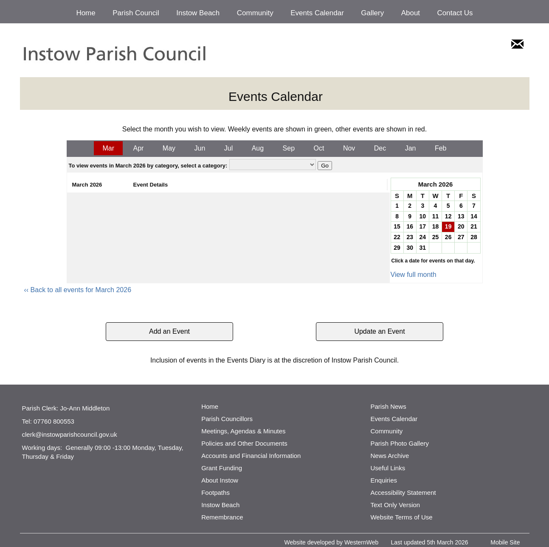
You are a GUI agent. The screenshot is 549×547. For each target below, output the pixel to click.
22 (397, 237)
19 (448, 226)
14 (473, 216)
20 (461, 226)
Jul (228, 148)
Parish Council (136, 13)
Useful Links (387, 468)
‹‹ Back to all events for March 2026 (78, 289)
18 (435, 226)
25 (435, 237)
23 (409, 237)
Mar (108, 148)
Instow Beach (198, 13)
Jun (200, 148)
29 (397, 247)
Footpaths (215, 492)
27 (461, 237)
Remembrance (222, 517)
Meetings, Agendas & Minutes (243, 431)
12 (448, 216)
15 (397, 226)
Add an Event (169, 331)
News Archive (389, 455)
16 (409, 226)
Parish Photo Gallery (399, 443)
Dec (380, 148)
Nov (349, 148)
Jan (410, 148)
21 (473, 226)
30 (409, 247)
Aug (258, 148)
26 (448, 237)
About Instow (219, 480)
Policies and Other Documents (244, 443)
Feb (441, 148)
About (410, 13)
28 (473, 237)
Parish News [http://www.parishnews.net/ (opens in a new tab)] (388, 406)
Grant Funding (221, 468)
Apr (138, 148)
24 (422, 237)
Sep (289, 148)
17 (422, 226)
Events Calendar (317, 13)
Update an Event (379, 331)
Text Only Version (395, 504)
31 (422, 247)
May (169, 148)
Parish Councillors (227, 418)
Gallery (372, 13)
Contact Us (455, 13)
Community (255, 13)
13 (461, 216)
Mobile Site (505, 542)
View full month (413, 274)
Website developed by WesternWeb (331, 542)
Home (85, 13)
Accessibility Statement (403, 492)
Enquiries (383, 480)
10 (422, 216)
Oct (319, 148)
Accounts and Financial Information (251, 455)
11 (435, 216)
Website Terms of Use (401, 517)
